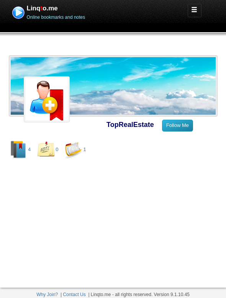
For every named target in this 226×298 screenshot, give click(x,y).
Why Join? (47, 294)
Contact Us (74, 294)
